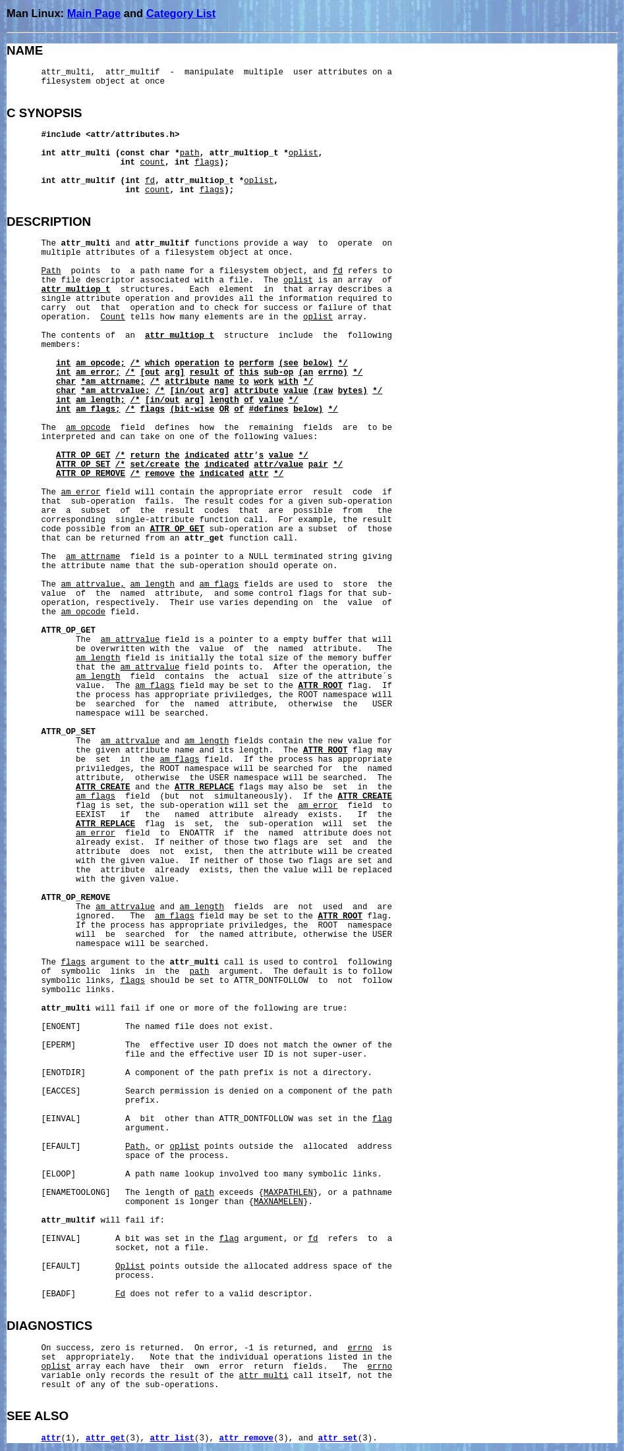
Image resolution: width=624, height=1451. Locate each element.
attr (51, 1438)
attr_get (105, 1438)
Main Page (94, 13)
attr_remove (246, 1438)
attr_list (172, 1438)
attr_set (338, 1438)
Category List (180, 13)
